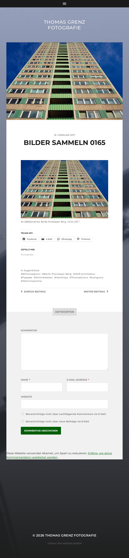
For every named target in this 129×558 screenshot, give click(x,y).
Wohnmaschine (32, 281)
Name (25, 379)
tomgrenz (97, 277)
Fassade (27, 277)
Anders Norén (72, 543)
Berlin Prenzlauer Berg (58, 273)
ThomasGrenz (79, 277)
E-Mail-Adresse (78, 379)
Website (26, 396)
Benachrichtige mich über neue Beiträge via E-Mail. (57, 421)
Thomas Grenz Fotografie (64, 25)
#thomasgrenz (31, 273)
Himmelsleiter (44, 277)
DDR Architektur (85, 273)
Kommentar (29, 330)
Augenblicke (31, 270)
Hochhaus (62, 277)
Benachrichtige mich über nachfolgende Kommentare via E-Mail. (66, 414)
